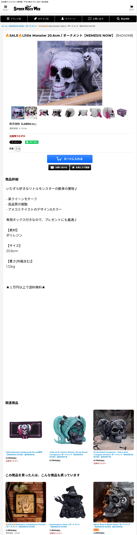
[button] (5, 8)
